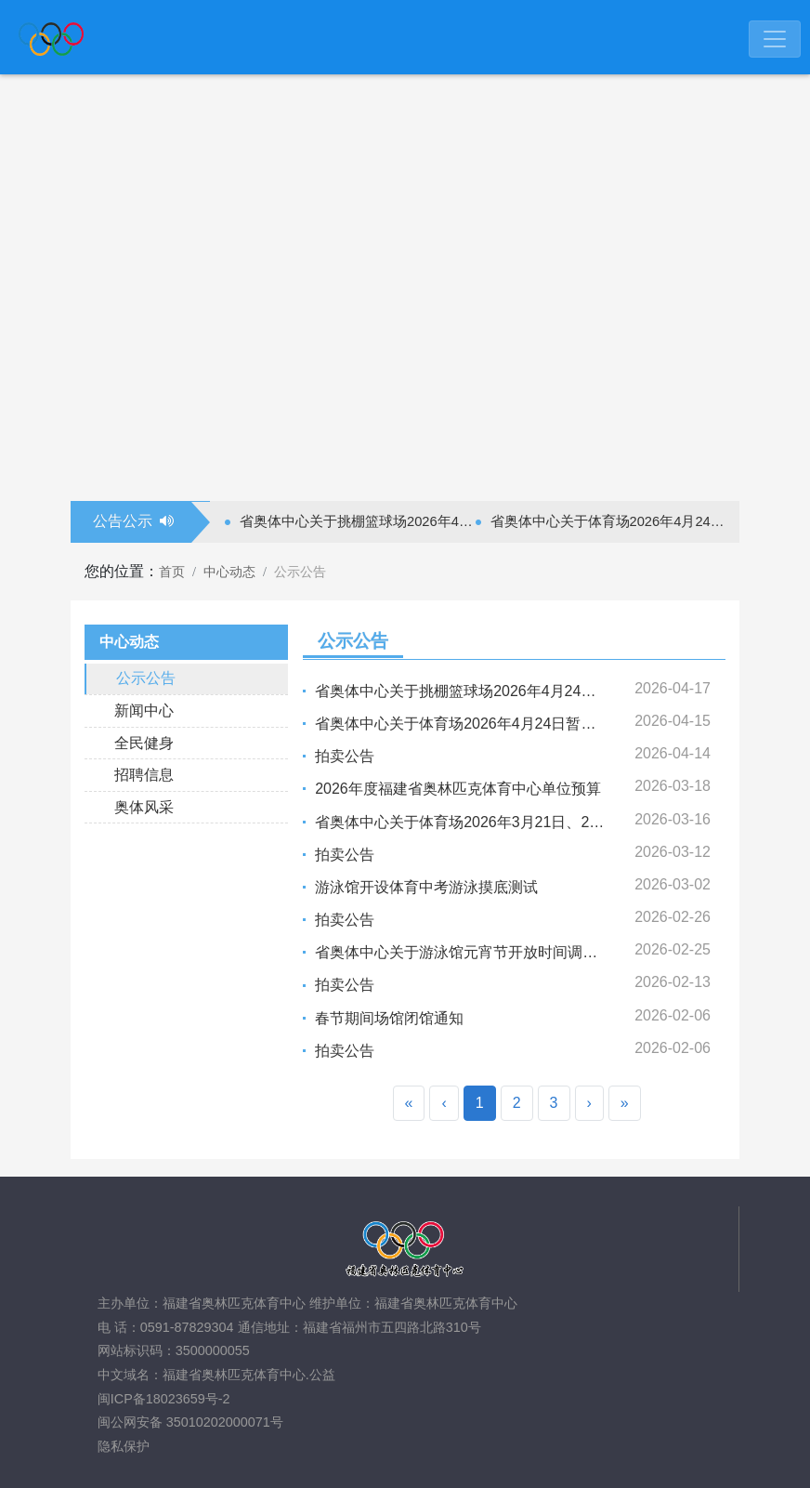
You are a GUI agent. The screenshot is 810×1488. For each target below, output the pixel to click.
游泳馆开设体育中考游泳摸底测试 (426, 887)
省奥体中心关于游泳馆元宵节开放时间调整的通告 (478, 952)
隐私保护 (124, 1446)
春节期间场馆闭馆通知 (389, 1018)
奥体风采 (144, 807)
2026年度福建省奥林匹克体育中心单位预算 (458, 789)
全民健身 (144, 743)
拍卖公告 (344, 756)
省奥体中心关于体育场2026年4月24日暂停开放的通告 (608, 521)
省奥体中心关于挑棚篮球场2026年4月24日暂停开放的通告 (358, 521)
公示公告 (146, 678)
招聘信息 (144, 775)
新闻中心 (144, 710)
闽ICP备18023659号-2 (164, 1398)
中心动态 (229, 571)
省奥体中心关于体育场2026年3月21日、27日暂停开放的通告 (515, 822)
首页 (172, 571)
